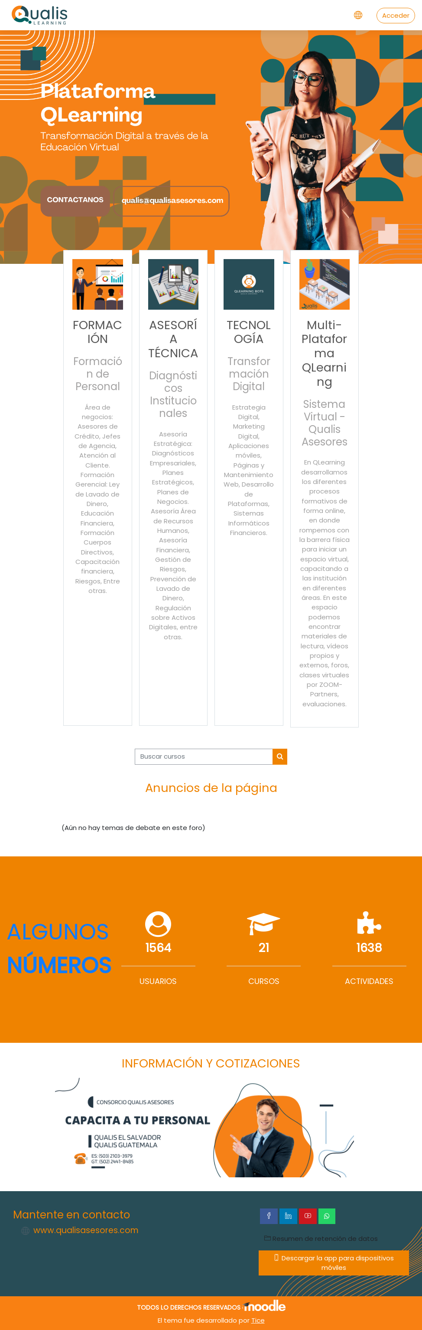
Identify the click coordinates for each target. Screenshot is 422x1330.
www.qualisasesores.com (86, 1230)
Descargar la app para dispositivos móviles (333, 1262)
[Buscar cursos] (204, 756)
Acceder (395, 15)
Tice (258, 1320)
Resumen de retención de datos (321, 1238)
